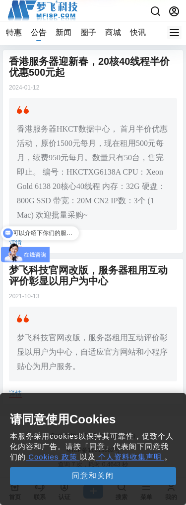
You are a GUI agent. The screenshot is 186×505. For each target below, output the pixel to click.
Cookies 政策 (53, 457)
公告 (39, 32)
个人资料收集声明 (130, 457)
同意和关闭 (93, 475)
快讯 (138, 32)
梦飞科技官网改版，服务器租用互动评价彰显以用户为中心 (88, 275)
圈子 (88, 32)
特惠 (14, 32)
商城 (113, 32)
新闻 (63, 32)
